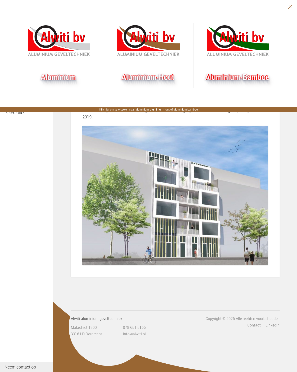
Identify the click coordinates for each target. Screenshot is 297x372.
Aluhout (148, 40)
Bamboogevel (238, 40)
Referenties (15, 112)
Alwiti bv (59, 40)
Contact (254, 325)
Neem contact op (20, 367)
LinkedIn (272, 325)
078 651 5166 (134, 327)
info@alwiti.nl (134, 333)
